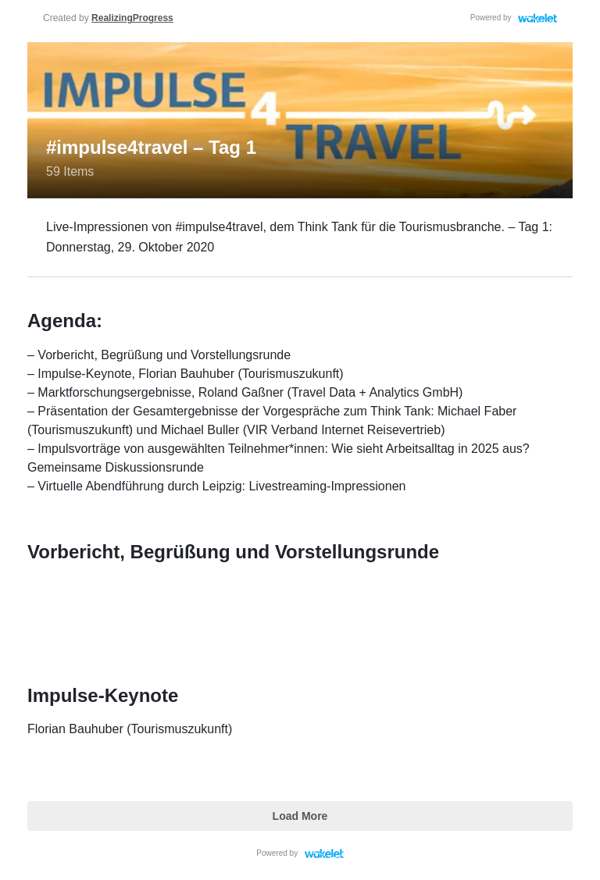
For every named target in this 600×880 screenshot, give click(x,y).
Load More (300, 816)
